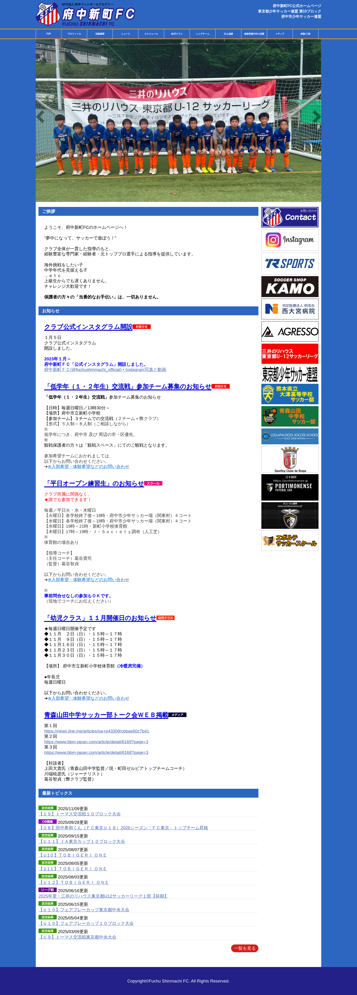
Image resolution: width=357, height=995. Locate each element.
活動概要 (100, 34)
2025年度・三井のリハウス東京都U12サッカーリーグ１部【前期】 (103, 896)
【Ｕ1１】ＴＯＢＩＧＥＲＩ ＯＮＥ (72, 868)
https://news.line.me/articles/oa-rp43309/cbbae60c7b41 (96, 731)
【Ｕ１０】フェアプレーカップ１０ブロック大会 (86, 923)
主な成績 (228, 34)
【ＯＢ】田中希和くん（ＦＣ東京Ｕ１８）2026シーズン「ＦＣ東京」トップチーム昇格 (123, 827)
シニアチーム (202, 34)
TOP (48, 34)
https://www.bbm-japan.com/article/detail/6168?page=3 (96, 752)
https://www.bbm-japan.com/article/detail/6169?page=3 (96, 741)
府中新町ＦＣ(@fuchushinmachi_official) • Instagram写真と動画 (105, 369)
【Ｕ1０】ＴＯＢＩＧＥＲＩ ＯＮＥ (72, 855)
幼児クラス (177, 34)
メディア (279, 34)
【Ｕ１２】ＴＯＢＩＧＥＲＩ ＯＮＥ (73, 882)
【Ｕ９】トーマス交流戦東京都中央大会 (77, 937)
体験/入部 (305, 34)
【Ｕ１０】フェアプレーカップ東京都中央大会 (83, 909)
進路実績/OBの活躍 (254, 34)
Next (317, 116)
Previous (40, 116)
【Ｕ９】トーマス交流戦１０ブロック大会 (79, 814)
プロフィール (74, 34)
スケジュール (151, 34)
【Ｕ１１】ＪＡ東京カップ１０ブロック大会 (81, 841)
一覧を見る (245, 948)
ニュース (125, 34)
